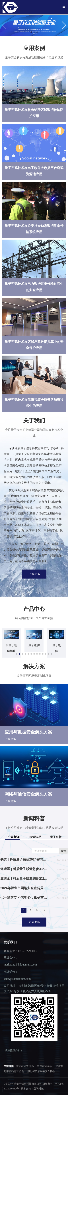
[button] (63, 25)
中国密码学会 (44, 1073)
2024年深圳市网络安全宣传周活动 (23, 895)
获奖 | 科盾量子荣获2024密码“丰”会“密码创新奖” (23, 866)
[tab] (14, 844)
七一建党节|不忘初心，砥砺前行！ (23, 904)
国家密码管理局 (25, 1073)
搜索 (63, 857)
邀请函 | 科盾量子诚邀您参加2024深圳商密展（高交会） (23, 875)
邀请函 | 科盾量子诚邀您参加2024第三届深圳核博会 (23, 885)
